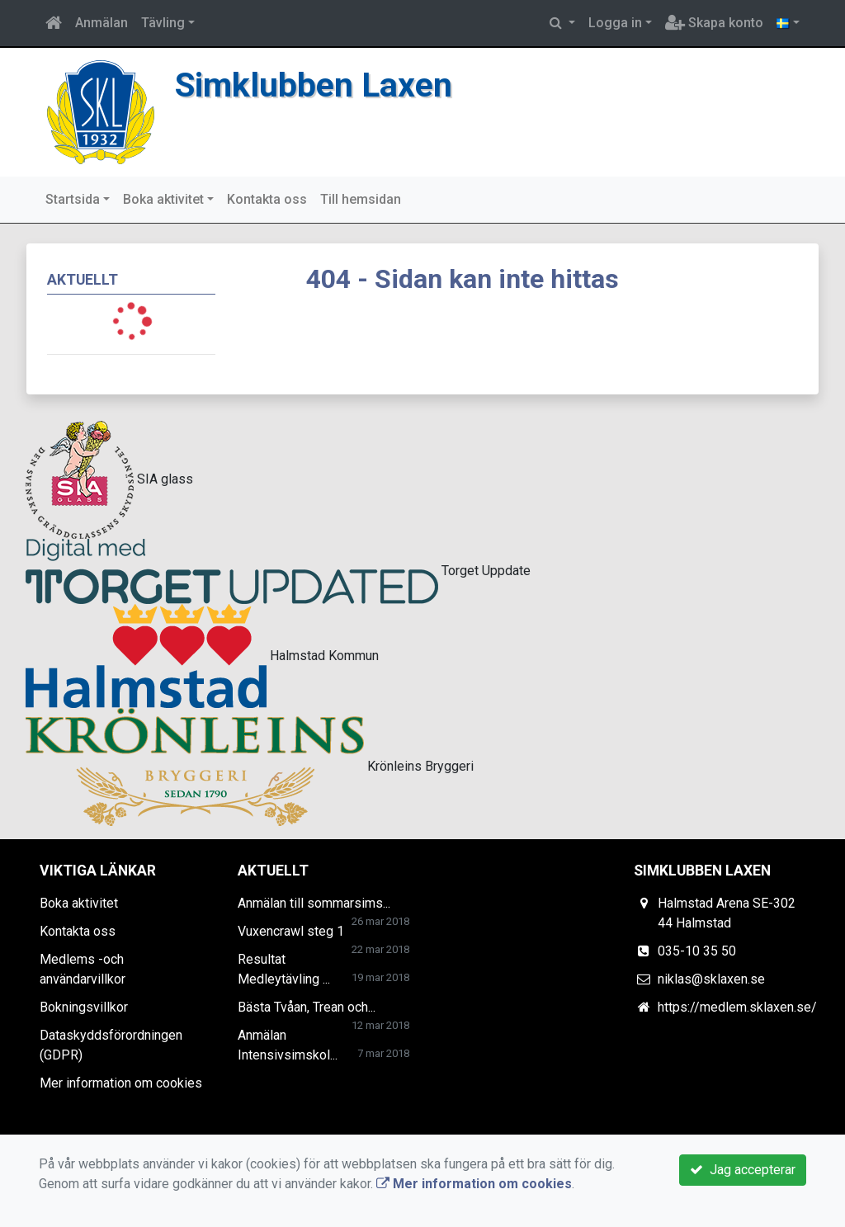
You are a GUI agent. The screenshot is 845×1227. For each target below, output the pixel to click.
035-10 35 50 (697, 951)
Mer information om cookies (121, 1083)
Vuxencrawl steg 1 (291, 931)
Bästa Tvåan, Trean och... (306, 1007)
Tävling (163, 23)
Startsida (72, 199)
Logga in (615, 23)
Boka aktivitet (163, 199)
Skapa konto (714, 23)
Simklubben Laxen (313, 85)
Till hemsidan (360, 199)
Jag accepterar (742, 1169)
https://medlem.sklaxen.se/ (737, 1007)
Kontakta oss (267, 199)
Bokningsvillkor (84, 1007)
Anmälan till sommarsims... (314, 903)
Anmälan (101, 23)
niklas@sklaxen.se (711, 979)
